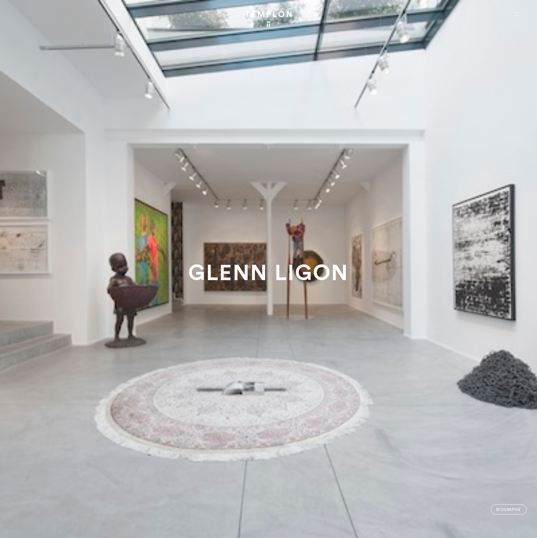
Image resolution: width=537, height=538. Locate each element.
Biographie (508, 509)
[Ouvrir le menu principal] (517, 14)
